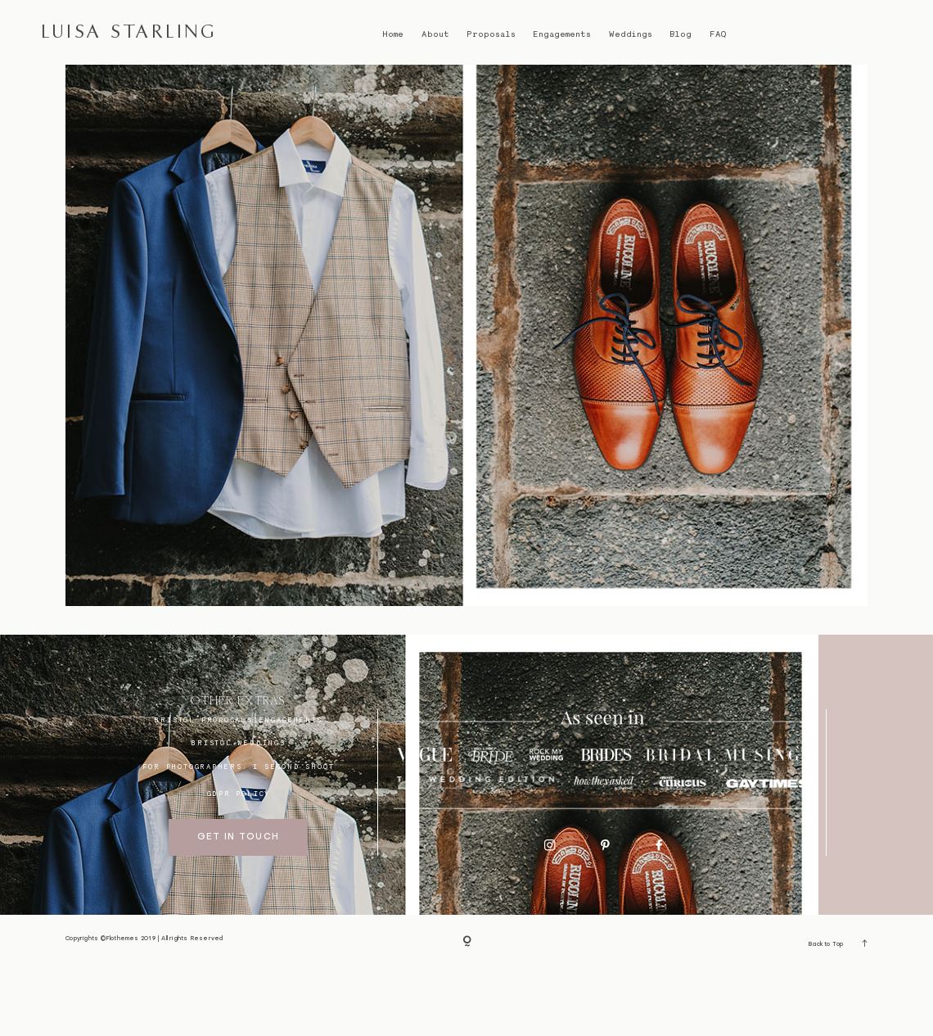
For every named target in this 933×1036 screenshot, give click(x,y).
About (435, 33)
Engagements (562, 33)
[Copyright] (467, 1008)
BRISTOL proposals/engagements (238, 784)
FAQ (718, 33)
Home (392, 33)
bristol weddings (238, 807)
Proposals (491, 33)
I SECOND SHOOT (293, 830)
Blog (680, 33)
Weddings (630, 33)
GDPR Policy (239, 857)
